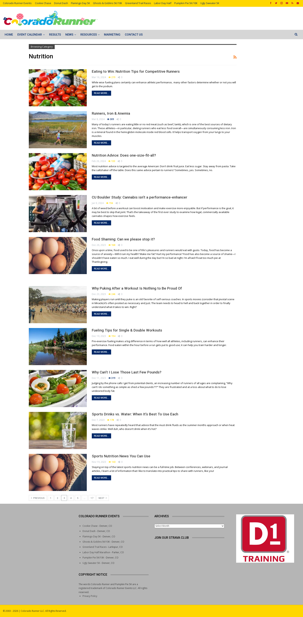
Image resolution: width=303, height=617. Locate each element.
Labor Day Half (162, 3)
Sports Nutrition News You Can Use (121, 456)
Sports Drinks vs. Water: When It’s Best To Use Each (135, 414)
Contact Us (134, 34)
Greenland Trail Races (138, 3)
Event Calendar (29, 34)
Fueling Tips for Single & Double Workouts (127, 330)
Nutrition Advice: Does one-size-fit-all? (124, 155)
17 (92, 498)
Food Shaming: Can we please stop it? (123, 239)
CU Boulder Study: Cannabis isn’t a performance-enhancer (139, 197)
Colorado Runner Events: (17, 3)
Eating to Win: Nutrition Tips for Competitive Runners (136, 71)
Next (103, 497)
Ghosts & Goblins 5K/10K (107, 3)
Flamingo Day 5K (80, 3)
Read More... (101, 93)
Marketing (112, 34)
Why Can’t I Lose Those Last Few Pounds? (126, 372)
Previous (38, 497)
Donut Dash (61, 3)
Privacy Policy (90, 596)
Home (9, 34)
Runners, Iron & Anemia (111, 113)
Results (55, 34)
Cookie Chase (43, 3)
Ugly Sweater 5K (209, 3)
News (69, 34)
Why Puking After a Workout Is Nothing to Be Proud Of (137, 288)
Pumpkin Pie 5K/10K (185, 3)
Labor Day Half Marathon (96, 552)
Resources (88, 34)
